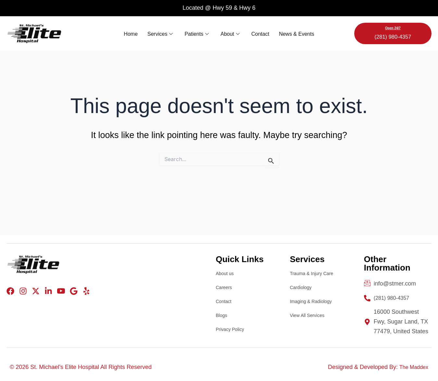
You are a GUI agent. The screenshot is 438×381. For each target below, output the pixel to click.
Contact (260, 33)
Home (131, 33)
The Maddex (412, 367)
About (230, 33)
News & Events (296, 33)
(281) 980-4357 (393, 36)
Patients (196, 33)
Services (160, 33)
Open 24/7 (392, 28)
